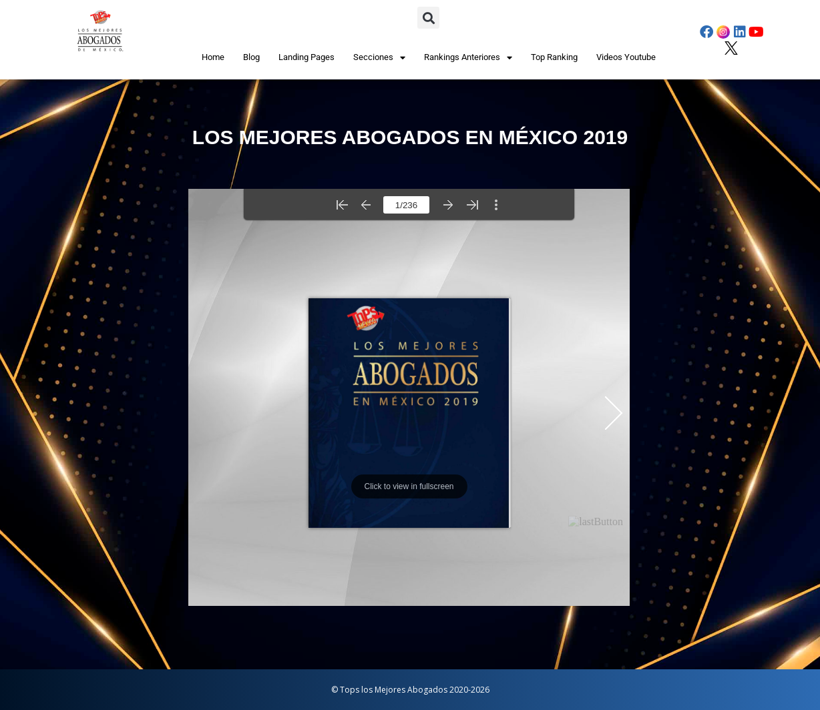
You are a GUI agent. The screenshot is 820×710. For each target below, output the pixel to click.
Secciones (379, 58)
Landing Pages (306, 57)
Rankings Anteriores (468, 58)
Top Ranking (554, 57)
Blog (251, 57)
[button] (428, 18)
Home (213, 57)
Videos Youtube (626, 57)
